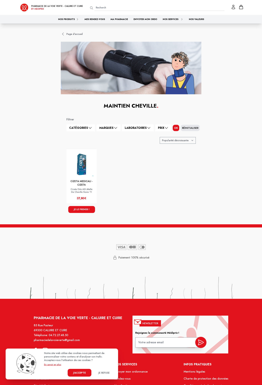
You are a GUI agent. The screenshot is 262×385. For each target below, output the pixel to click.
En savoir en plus (52, 364)
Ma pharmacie (119, 19)
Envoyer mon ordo (145, 19)
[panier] (241, 7)
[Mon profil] (233, 7)
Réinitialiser (190, 128)
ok (176, 128)
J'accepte (79, 372)
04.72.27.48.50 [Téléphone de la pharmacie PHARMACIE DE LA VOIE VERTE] (61, 338)
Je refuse (104, 372)
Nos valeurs (196, 19)
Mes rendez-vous (95, 19)
